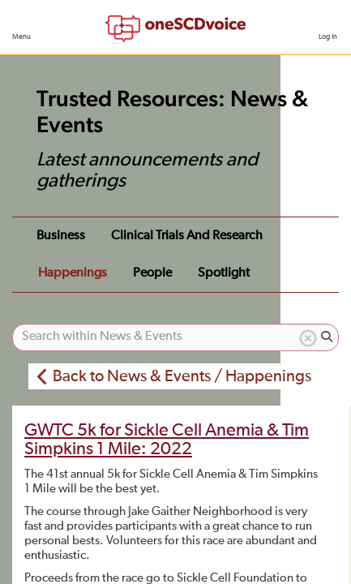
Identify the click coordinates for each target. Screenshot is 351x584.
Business (60, 236)
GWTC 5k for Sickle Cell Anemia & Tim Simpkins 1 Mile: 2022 (166, 440)
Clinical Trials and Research (187, 236)
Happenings (72, 273)
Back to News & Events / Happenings (182, 376)
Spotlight (224, 273)
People (152, 273)
